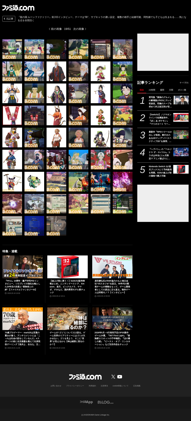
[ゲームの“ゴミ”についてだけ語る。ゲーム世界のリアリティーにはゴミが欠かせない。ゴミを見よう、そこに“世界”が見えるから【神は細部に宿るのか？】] (67, 318)
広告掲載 (136, 386)
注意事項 (104, 386)
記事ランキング (150, 83)
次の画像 (78, 28)
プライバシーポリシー (75, 386)
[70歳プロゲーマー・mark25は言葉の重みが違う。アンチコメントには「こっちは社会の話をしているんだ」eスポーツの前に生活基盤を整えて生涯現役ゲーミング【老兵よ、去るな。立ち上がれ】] (22, 318)
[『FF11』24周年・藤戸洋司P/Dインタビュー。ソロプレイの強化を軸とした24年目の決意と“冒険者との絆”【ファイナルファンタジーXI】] (22, 266)
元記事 (8, 19)
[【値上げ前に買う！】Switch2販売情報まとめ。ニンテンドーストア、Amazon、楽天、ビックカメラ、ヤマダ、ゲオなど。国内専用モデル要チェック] (67, 266)
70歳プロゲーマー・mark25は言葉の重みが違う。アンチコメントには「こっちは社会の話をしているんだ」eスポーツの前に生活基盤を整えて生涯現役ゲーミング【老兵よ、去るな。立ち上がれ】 (22, 338)
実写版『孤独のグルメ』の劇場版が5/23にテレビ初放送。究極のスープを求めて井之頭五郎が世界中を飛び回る (160, 102)
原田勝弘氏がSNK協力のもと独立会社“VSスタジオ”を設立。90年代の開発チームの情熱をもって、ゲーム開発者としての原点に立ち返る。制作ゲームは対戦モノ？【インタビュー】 (112, 287)
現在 (142, 90)
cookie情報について (121, 386)
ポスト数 (182, 90)
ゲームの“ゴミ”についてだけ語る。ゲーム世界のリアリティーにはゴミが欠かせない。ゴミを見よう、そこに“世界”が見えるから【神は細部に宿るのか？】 (67, 338)
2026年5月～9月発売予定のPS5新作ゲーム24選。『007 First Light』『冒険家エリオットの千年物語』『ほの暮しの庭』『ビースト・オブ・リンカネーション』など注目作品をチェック (112, 338)
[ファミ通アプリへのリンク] (86, 402)
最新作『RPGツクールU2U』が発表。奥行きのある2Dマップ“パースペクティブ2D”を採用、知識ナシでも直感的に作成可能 (160, 137)
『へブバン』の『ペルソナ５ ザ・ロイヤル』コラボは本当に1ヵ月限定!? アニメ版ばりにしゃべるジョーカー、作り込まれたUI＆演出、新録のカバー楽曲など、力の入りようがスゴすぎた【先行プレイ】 (160, 154)
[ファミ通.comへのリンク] (18, 8)
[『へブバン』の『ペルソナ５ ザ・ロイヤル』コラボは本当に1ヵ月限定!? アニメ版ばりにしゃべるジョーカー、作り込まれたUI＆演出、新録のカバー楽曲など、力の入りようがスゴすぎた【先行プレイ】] (181, 152)
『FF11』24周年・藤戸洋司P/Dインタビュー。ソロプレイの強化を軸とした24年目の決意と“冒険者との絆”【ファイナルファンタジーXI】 (22, 285)
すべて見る (184, 83)
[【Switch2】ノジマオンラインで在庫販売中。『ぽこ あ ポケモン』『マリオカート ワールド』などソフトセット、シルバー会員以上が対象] (181, 117)
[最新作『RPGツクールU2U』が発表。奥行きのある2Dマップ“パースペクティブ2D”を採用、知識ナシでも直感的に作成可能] (181, 134)
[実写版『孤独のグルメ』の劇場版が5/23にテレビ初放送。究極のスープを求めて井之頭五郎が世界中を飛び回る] (181, 100)
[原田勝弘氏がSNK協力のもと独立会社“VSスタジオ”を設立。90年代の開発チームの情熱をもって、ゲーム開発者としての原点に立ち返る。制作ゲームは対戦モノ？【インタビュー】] (112, 266)
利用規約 (92, 386)
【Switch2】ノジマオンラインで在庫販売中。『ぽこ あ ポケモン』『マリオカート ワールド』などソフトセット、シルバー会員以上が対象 (160, 119)
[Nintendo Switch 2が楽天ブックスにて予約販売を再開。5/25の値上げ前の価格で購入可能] (181, 169)
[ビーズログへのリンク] (105, 402)
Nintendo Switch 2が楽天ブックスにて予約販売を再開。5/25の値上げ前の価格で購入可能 (160, 171)
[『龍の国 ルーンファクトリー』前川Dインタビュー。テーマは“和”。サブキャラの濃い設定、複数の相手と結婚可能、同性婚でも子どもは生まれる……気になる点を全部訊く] (12, 49)
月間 (171, 90)
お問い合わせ (56, 386)
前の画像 (56, 28)
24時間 (152, 90)
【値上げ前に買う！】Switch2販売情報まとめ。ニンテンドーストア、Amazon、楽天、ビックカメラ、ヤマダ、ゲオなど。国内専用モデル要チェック (67, 287)
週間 (162, 90)
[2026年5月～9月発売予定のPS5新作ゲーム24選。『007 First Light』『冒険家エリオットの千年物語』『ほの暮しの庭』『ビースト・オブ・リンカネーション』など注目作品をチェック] (112, 318)
